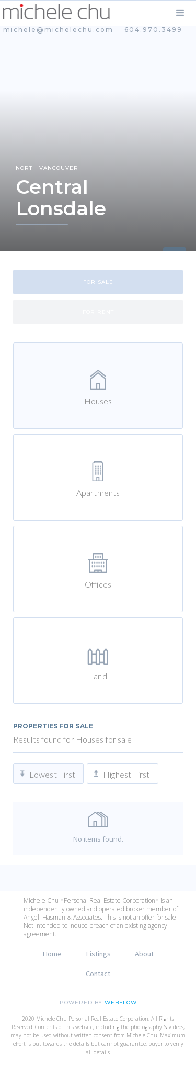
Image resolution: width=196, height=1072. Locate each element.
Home (52, 953)
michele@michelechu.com (58, 30)
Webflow (121, 1002)
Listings (98, 953)
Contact (98, 973)
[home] (56, 11)
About (144, 953)
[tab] (98, 282)
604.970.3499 (153, 30)
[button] (180, 13)
